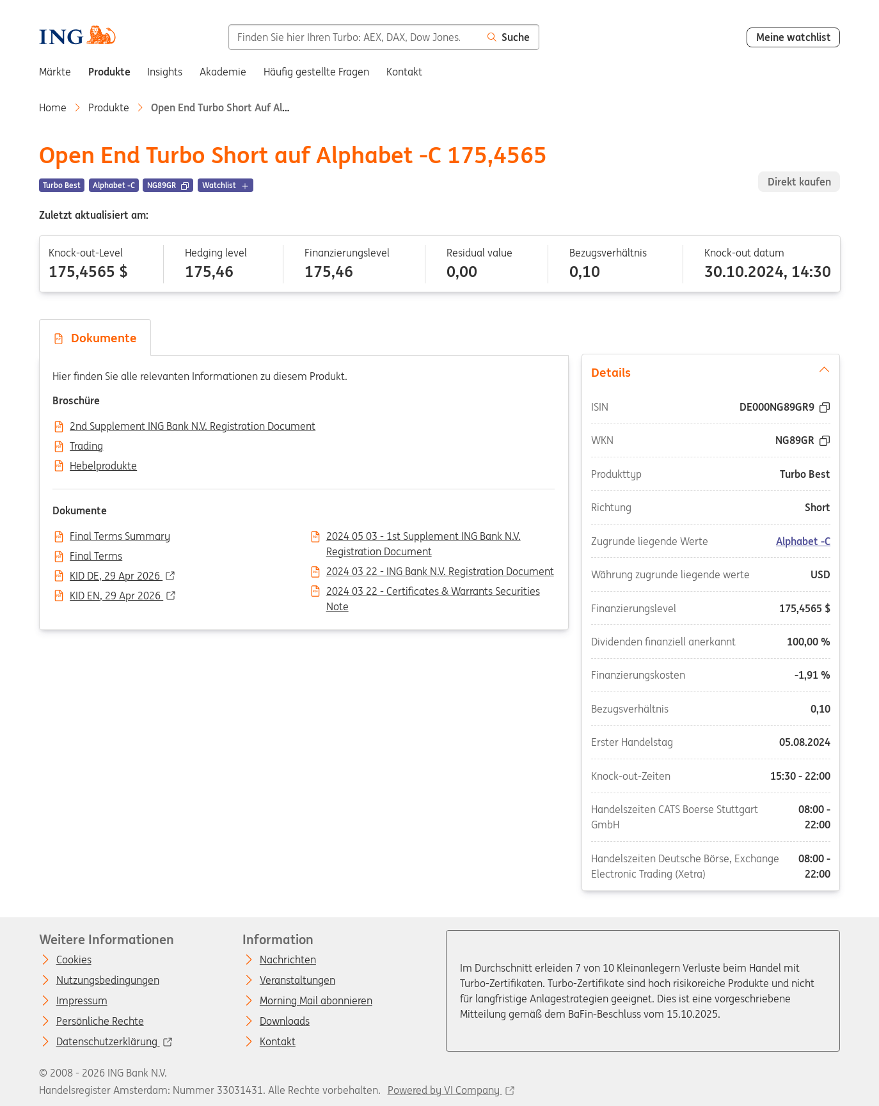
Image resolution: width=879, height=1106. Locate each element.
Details (710, 371)
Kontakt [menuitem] (404, 71)
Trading (86, 446)
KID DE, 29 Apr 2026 (116, 576)
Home (53, 107)
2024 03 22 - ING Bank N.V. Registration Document (440, 572)
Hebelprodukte (103, 466)
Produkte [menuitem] (109, 71)
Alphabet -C (804, 540)
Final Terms (96, 556)
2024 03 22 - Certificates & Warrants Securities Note (433, 592)
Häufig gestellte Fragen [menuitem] (316, 71)
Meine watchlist (793, 37)
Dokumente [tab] (94, 337)
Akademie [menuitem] (223, 71)
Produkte (108, 107)
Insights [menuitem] (164, 71)
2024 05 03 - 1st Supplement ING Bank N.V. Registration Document (423, 537)
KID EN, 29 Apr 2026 (116, 596)
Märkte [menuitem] (55, 71)
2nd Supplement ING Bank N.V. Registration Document (192, 426)
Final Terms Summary (120, 536)
